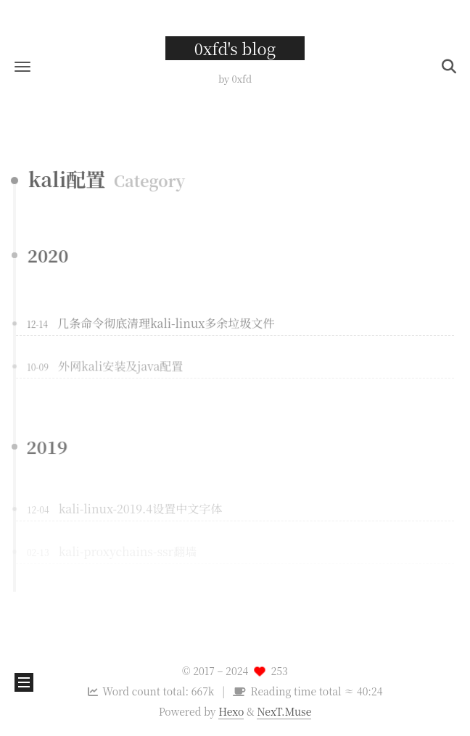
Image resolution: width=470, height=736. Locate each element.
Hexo (231, 711)
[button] (22, 66)
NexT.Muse (284, 711)
